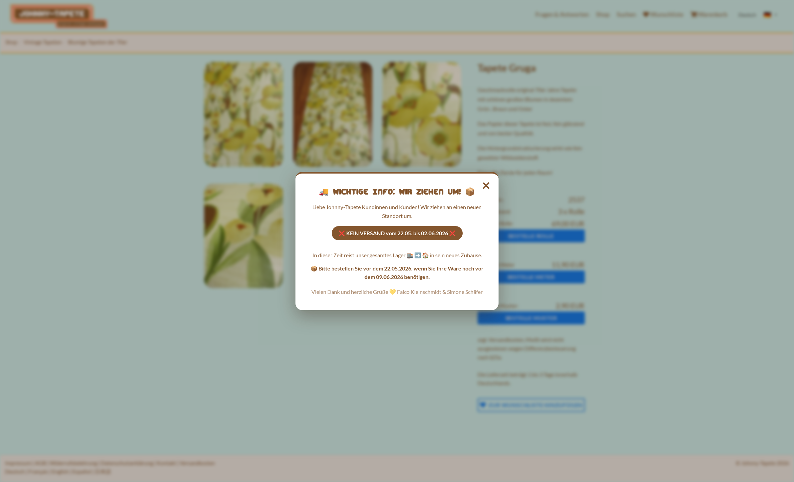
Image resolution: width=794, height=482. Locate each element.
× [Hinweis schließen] (486, 185)
